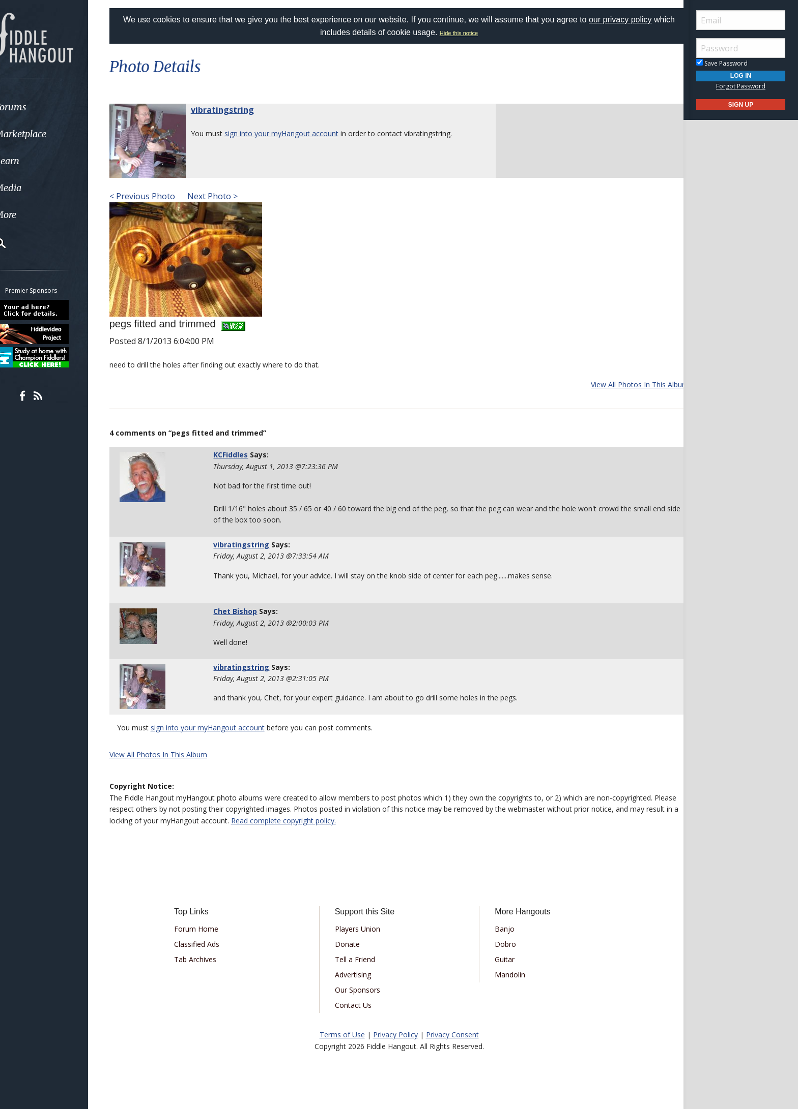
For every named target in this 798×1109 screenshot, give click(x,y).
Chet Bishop (244, 611)
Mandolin (506, 974)
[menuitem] (57, 107)
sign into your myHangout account (294, 133)
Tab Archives (206, 959)
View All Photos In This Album (627, 384)
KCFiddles (239, 454)
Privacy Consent (452, 1034)
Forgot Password (740, 86)
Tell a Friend (358, 959)
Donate (350, 944)
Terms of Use (342, 1034)
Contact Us (356, 1005)
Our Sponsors (361, 990)
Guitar (501, 959)
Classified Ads (207, 944)
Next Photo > (224, 196)
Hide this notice (470, 33)
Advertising (356, 974)
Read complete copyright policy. (346, 820)
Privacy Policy (395, 1034)
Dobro (501, 944)
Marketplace (47, 134)
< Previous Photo (155, 196)
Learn (33, 161)
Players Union (361, 929)
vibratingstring (235, 109)
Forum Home (207, 929)
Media (34, 188)
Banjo (501, 929)
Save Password (722, 63)
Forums (37, 107)
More (32, 215)
